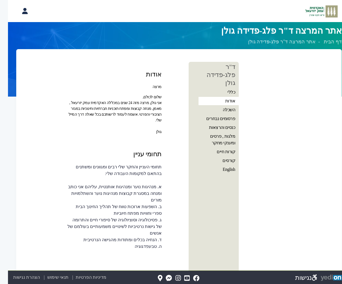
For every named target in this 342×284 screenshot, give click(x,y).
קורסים (221, 160)
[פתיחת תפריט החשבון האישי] (16, 11)
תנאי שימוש (46, 277)
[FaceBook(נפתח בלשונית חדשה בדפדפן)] (188, 278)
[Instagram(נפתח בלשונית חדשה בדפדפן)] (170, 278)
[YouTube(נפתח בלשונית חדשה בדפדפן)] (179, 278)
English (221, 169)
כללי (223, 92)
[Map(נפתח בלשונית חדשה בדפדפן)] (152, 278)
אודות (222, 101)
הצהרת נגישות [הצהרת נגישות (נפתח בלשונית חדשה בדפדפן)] (18, 277)
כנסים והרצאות (214, 127)
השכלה (221, 109)
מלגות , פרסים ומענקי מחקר (214, 139)
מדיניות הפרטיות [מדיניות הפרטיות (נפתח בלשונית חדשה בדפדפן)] (83, 277)
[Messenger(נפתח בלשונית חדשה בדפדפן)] (161, 278)
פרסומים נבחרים (212, 118)
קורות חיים (218, 151)
